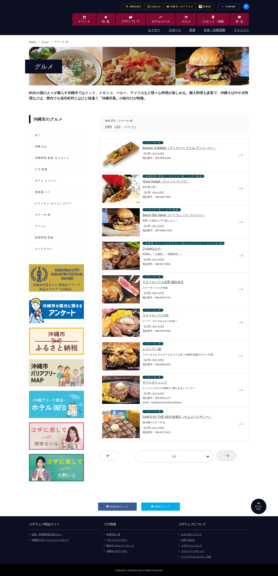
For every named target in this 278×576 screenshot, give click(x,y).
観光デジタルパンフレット (120, 545)
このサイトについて (191, 545)
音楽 (192, 30)
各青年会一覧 (113, 533)
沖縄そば (41, 146)
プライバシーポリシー (192, 550)
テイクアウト (44, 248)
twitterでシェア (167, 505)
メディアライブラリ (116, 539)
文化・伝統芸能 (214, 30)
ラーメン (41, 226)
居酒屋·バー (43, 192)
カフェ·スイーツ (46, 180)
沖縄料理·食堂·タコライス (52, 157)
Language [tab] (230, 6)
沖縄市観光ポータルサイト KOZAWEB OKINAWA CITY (45, 17)
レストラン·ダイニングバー (53, 203)
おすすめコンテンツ (191, 533)
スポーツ (175, 30)
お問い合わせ (188, 539)
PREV (115, 465)
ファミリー (241, 30)
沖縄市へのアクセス (116, 550)
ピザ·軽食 (41, 169)
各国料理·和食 (44, 237)
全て (38, 135)
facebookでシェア (123, 505)
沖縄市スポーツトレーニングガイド (50, 539)
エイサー (154, 30)
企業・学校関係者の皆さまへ (47, 533)
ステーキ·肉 (43, 214)
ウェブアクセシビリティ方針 (196, 556)
